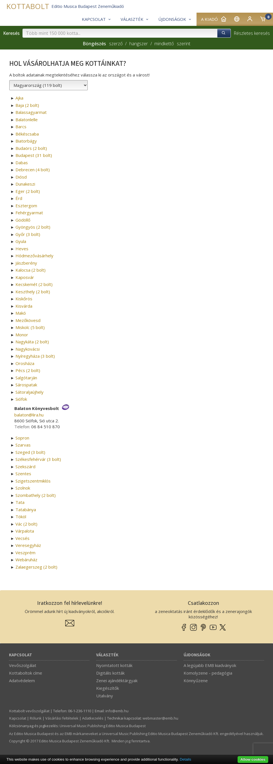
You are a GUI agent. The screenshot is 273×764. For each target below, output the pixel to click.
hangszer (138, 43)
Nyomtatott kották (114, 665)
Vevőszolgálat (22, 665)
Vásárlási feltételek (61, 718)
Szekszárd (25, 466)
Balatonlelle (26, 119)
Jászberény (26, 263)
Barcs (20, 126)
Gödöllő (22, 220)
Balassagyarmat (31, 112)
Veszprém (25, 552)
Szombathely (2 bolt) (35, 495)
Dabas (21, 162)
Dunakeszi (25, 184)
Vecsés (22, 538)
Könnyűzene (196, 680)
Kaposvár (24, 277)
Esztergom (26, 205)
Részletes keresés (252, 33)
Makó (20, 313)
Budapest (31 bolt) (33, 155)
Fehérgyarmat (29, 212)
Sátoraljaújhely (29, 392)
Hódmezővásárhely (34, 255)
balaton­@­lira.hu (29, 415)
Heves (21, 248)
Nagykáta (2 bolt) (32, 341)
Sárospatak (26, 384)
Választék (107, 655)
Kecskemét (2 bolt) (34, 284)
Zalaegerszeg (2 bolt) (36, 567)
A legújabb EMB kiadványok (210, 665)
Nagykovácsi (27, 349)
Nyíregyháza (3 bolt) (35, 356)
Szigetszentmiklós (33, 481)
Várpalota (24, 531)
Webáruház (26, 559)
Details (185, 759)
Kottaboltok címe (25, 673)
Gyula (20, 241)
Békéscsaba (27, 134)
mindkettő (164, 43)
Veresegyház (28, 545)
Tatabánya (25, 509)
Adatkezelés (92, 718)
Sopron (22, 438)
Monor (21, 334)
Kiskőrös (23, 298)
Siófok (21, 399)
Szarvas (23, 445)
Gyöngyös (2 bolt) (32, 227)
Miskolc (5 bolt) (30, 327)
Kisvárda (23, 306)
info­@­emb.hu (116, 710)
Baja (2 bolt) (27, 105)
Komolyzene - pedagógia (208, 673)
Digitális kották (110, 673)
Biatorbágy (26, 141)
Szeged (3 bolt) (30, 452)
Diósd (21, 177)
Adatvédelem (22, 680)
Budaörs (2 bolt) (31, 148)
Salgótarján (26, 377)
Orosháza (24, 363)
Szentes (23, 473)
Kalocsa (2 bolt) (30, 270)
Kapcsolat (20, 655)
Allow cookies (252, 759)
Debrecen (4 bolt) (32, 169)
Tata (19, 502)
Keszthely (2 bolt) (32, 291)
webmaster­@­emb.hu (160, 718)
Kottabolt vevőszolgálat (29, 710)
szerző (116, 43)
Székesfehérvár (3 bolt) (38, 459)
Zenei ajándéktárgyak (116, 680)
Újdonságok (197, 655)
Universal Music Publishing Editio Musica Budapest (103, 725)
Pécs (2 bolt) (27, 370)
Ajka (19, 98)
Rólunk (36, 718)
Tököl (20, 516)
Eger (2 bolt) (27, 191)
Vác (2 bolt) (26, 524)
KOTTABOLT (27, 6)
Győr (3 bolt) (27, 234)
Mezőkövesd (27, 320)
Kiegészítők (107, 688)
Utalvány (104, 695)
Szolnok (22, 488)
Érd (18, 198)
